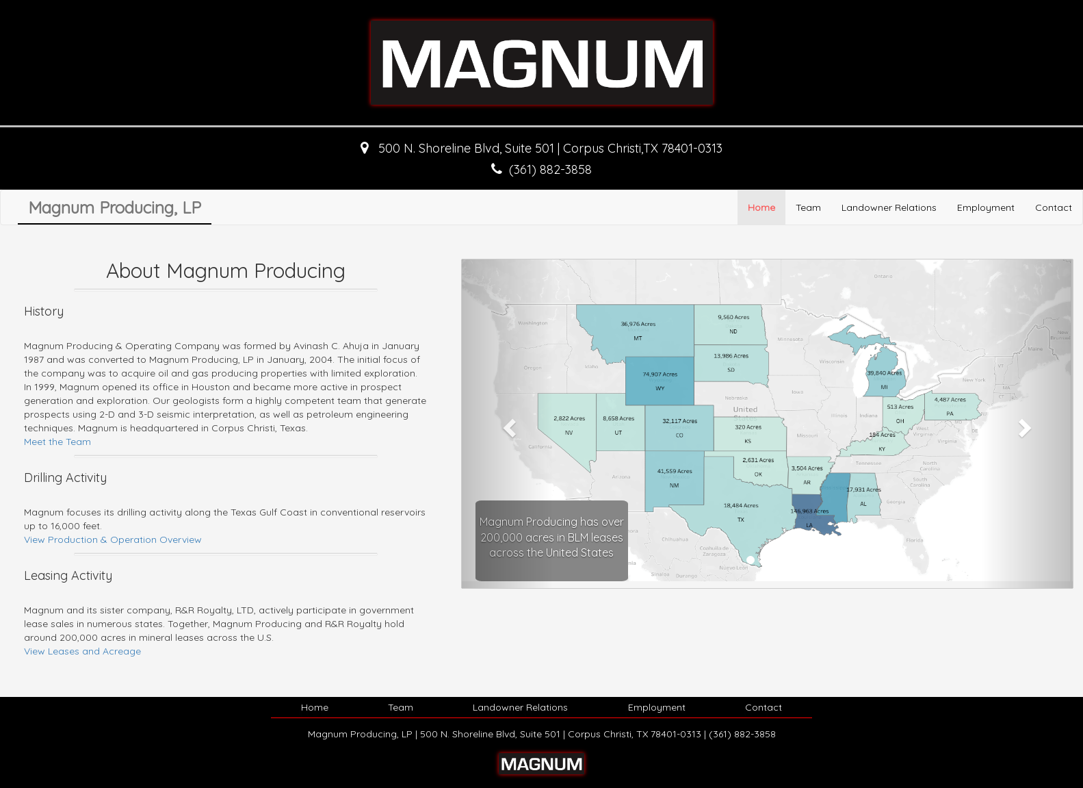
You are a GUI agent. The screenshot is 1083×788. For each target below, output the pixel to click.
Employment (986, 207)
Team (808, 207)
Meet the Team (57, 441)
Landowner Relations (889, 207)
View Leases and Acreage (82, 651)
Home (761, 207)
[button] (507, 423)
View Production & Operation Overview (113, 539)
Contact (1053, 207)
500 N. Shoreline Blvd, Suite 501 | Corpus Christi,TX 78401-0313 (548, 148)
